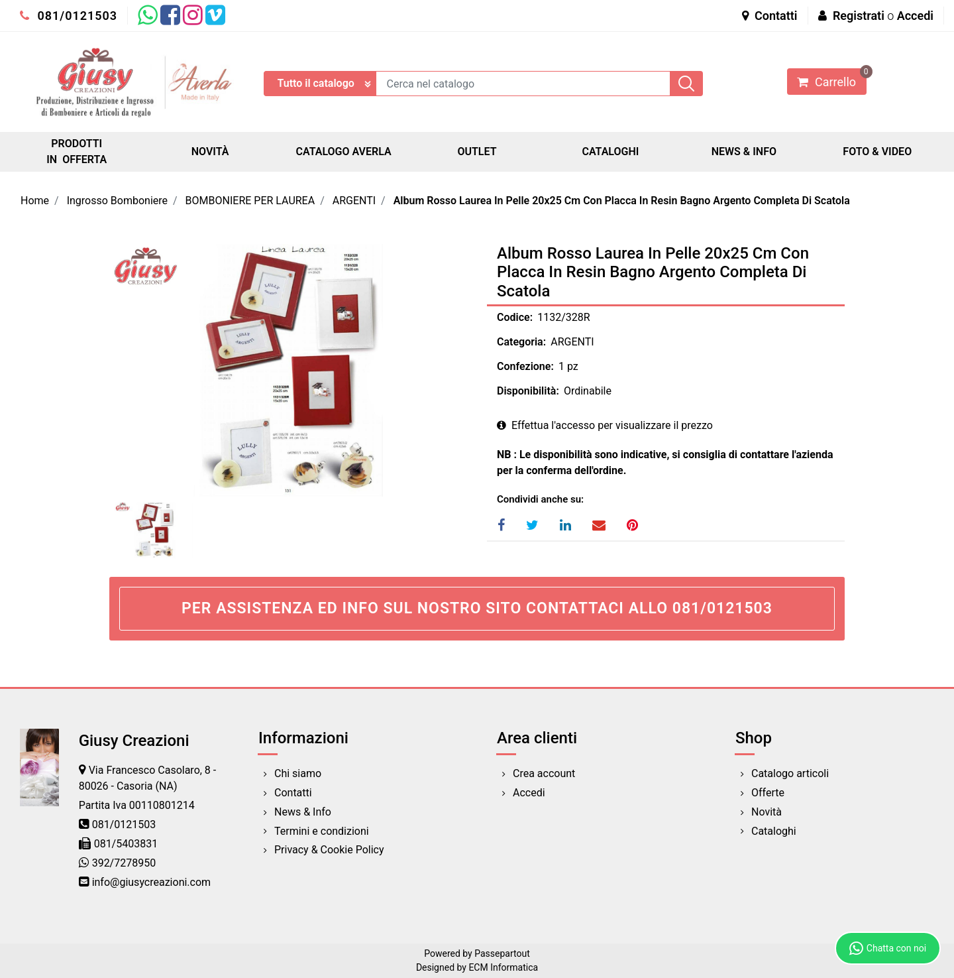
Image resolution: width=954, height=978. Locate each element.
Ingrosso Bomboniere (117, 200)
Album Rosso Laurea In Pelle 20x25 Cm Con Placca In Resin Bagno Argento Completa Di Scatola (622, 200)
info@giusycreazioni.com (151, 882)
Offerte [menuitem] (767, 792)
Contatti (770, 16)
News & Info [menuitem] (302, 812)
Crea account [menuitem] (544, 773)
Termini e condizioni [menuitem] (321, 831)
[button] (686, 83)
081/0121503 (68, 16)
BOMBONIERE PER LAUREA (250, 200)
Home (35, 200)
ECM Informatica (503, 967)
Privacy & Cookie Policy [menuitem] (329, 849)
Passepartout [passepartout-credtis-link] (502, 953)
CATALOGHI (610, 151)
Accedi (915, 16)
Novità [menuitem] (766, 812)
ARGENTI (354, 200)
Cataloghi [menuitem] (773, 831)
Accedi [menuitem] (529, 792)
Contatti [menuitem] (293, 792)
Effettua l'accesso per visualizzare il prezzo (605, 425)
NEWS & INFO (744, 151)
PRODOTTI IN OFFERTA (76, 151)
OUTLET (476, 151)
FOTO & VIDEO (877, 151)
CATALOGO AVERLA (344, 151)
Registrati (858, 16)
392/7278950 (124, 863)
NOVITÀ (210, 151)
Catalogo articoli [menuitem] (790, 773)
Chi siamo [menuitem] (297, 773)
